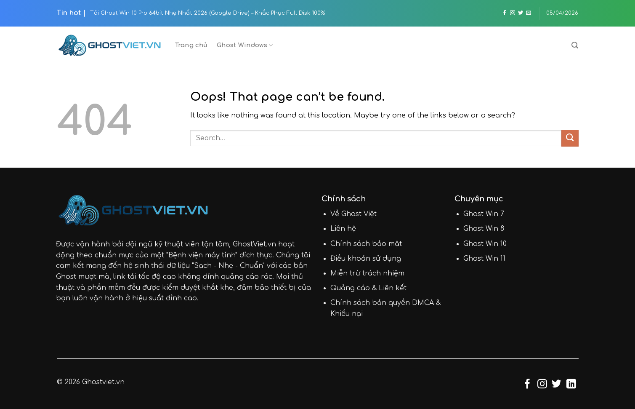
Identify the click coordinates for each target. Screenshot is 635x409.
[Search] (574, 45)
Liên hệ (343, 229)
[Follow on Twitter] (520, 13)
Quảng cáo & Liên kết (368, 288)
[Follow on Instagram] (512, 13)
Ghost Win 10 (485, 244)
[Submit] (569, 138)
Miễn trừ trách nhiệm (367, 273)
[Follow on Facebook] (504, 13)
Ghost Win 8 (483, 229)
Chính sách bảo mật (366, 244)
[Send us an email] (528, 13)
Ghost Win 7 (483, 214)
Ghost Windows (245, 45)
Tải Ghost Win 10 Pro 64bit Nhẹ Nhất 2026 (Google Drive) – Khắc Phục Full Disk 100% (207, 13)
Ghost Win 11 (484, 258)
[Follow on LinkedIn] (571, 384)
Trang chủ (191, 45)
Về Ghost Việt (353, 214)
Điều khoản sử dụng (365, 258)
